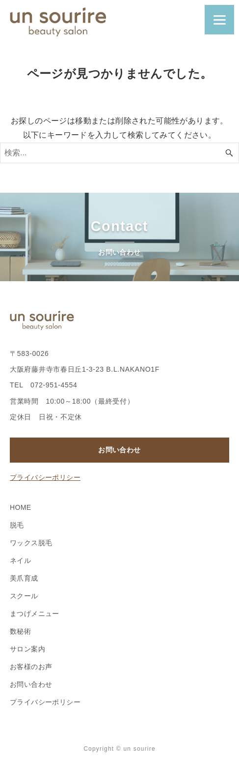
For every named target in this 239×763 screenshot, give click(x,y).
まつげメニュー (34, 613)
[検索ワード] (119, 153)
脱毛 (17, 525)
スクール (24, 596)
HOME (20, 507)
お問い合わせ (119, 450)
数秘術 (20, 631)
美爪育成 (24, 578)
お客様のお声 (31, 667)
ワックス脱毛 (31, 543)
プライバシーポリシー (45, 477)
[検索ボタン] (229, 153)
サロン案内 (27, 649)
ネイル (20, 560)
